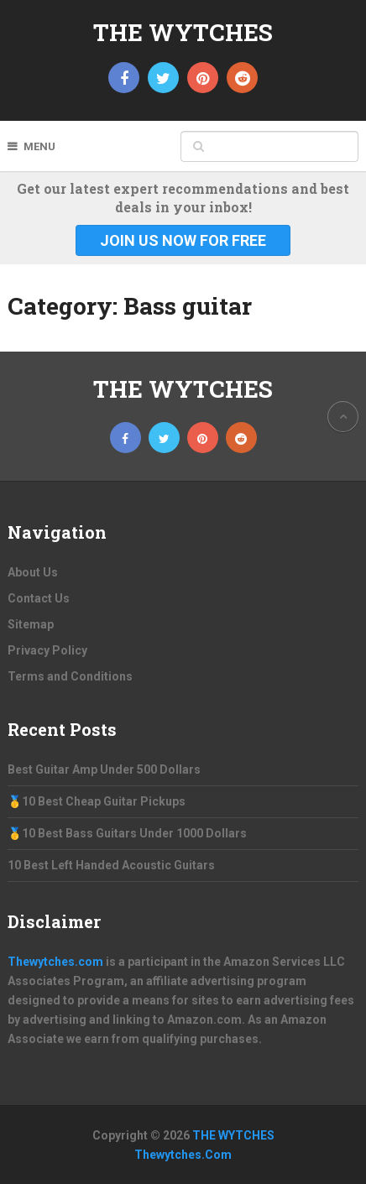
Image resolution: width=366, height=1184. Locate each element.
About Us (33, 572)
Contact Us (39, 598)
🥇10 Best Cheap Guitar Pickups (97, 801)
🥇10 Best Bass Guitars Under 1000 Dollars (127, 833)
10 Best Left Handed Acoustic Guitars (111, 865)
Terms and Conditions (70, 676)
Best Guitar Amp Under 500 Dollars (104, 769)
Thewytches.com (55, 961)
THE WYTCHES (183, 32)
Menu (39, 146)
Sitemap (31, 624)
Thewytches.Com (183, 1154)
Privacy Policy (47, 650)
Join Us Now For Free (183, 240)
